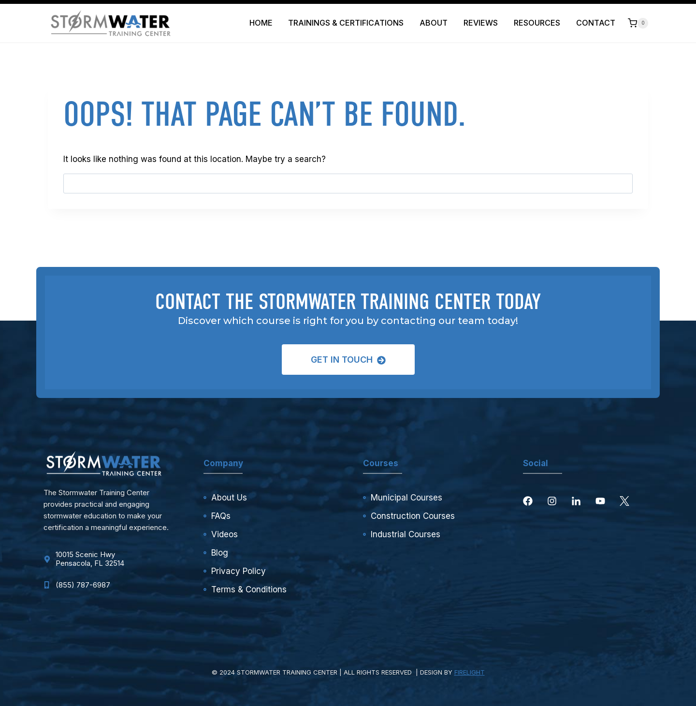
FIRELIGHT (469, 672)
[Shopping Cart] (638, 23)
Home (261, 23)
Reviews (481, 23)
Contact (595, 23)
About (434, 23)
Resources (537, 23)
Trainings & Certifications (346, 23)
